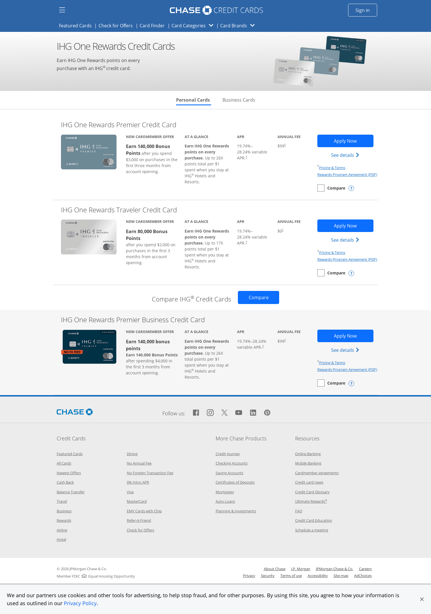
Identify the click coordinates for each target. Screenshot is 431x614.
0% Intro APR (138, 482)
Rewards (64, 520)
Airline (62, 530)
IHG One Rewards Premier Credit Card (118, 124)
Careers (365, 568)
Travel (62, 501)
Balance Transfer (71, 491)
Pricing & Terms (332, 167)
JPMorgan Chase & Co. (334, 568)
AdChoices (363, 575)
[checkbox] (331, 188)
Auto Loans (225, 501)
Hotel (61, 539)
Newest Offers (69, 472)
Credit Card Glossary (312, 491)
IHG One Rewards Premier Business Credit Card (133, 319)
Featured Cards (77, 25)
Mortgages (225, 491)
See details (346, 154)
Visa (130, 491)
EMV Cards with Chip (144, 511)
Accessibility (318, 575)
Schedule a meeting (311, 530)
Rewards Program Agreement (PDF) (347, 174)
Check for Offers (117, 25)
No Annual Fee (139, 463)
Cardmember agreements (317, 472)
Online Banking (308, 453)
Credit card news (309, 482)
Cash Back (65, 482)
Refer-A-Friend (139, 520)
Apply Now (353, 140)
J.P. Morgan (300, 568)
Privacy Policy (80, 603)
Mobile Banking (308, 463)
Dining (132, 453)
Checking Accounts (232, 463)
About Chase (274, 568)
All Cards (64, 463)
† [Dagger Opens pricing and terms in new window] (246, 156)
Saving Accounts (229, 472)
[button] (422, 599)
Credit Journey (228, 453)
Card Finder (154, 25)
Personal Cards (193, 100)
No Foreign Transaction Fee (150, 472)
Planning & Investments (236, 511)
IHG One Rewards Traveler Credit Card (119, 209)
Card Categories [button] (194, 25)
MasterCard (137, 501)
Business (64, 511)
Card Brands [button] (239, 25)
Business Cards (238, 100)
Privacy (249, 575)
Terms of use (291, 575)
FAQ (298, 511)
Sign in (366, 10)
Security (268, 575)
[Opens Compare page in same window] (258, 297)
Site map (341, 575)
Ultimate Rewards (311, 501)
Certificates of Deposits (235, 482)
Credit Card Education (313, 520)
